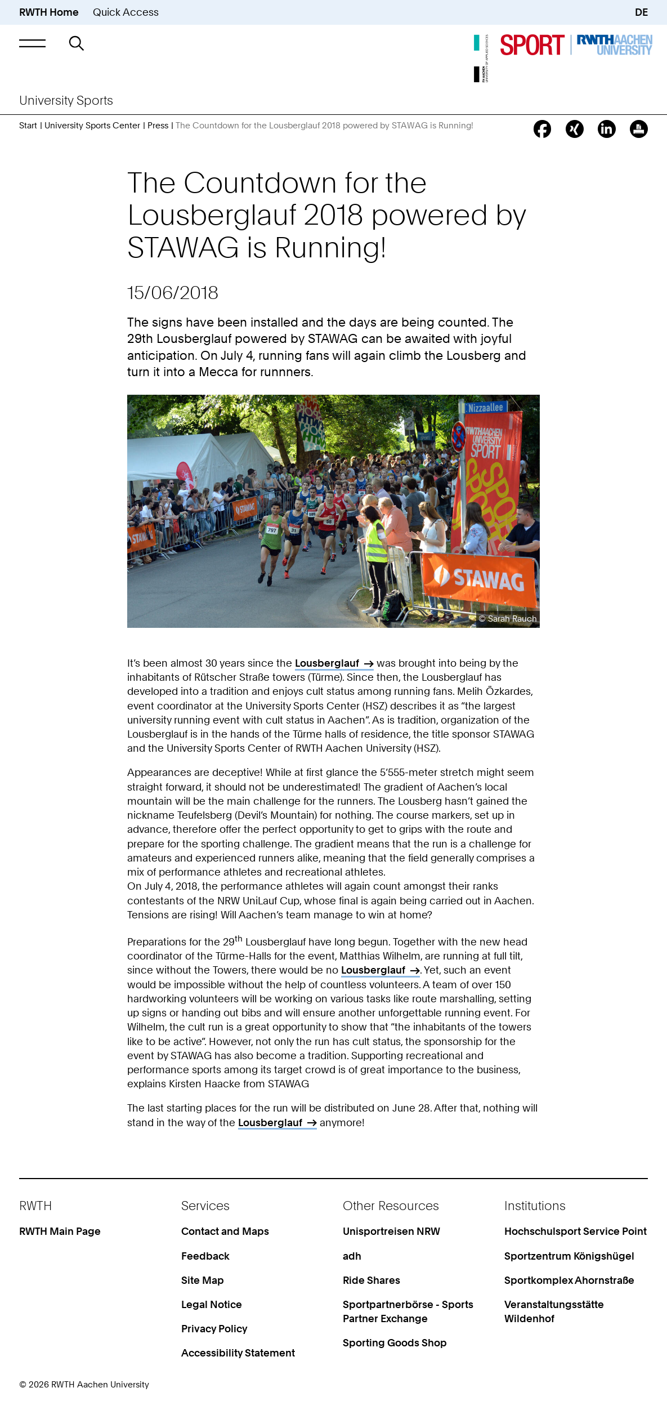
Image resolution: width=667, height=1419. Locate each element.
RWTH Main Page (60, 1231)
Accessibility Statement (238, 1353)
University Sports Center (92, 126)
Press (157, 126)
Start (28, 126)
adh (352, 1256)
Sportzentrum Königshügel (569, 1256)
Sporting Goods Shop (395, 1343)
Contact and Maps (225, 1231)
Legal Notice (211, 1304)
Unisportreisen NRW (391, 1231)
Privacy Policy (214, 1329)
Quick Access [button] (126, 12)
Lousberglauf (327, 663)
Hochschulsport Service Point (575, 1231)
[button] (32, 43)
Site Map (202, 1280)
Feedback (205, 1256)
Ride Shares (371, 1280)
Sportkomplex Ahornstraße (569, 1280)
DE (641, 12)
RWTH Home (49, 12)
